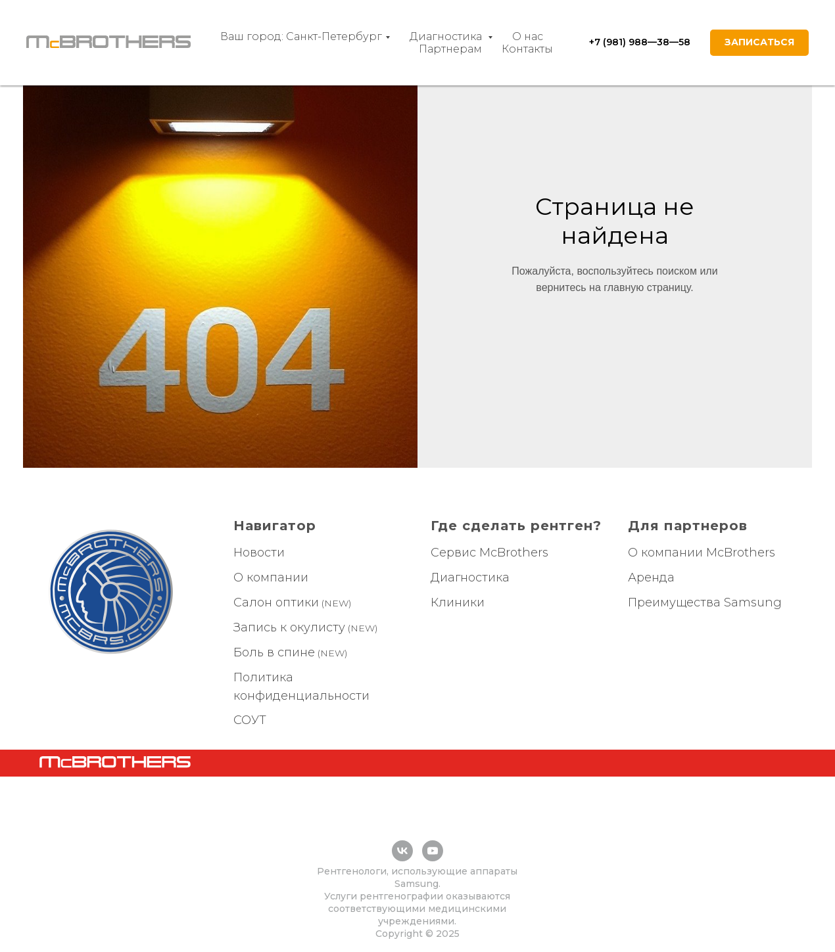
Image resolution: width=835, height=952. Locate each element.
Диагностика (470, 577)
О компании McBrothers (701, 552)
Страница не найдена (614, 221)
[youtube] (432, 850)
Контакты (527, 49)
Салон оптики (276, 602)
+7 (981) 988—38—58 (639, 42)
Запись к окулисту (289, 627)
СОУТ (249, 720)
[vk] (402, 850)
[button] (759, 43)
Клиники (458, 602)
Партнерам (450, 49)
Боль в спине (274, 652)
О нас (527, 36)
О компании (270, 577)
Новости (259, 552)
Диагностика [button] (447, 36)
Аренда (651, 577)
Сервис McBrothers (489, 552)
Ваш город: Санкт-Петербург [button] (301, 36)
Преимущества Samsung (705, 602)
